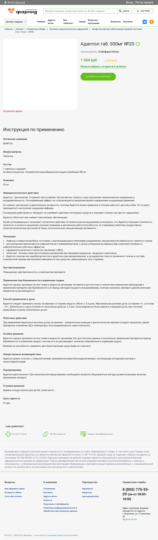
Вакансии (116, 21)
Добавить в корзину (98, 77)
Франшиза (87, 488)
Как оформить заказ (15, 488)
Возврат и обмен (13, 492)
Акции (82, 21)
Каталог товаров (14, 22)
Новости (47, 500)
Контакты (128, 21)
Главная (41, 21)
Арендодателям (90, 496)
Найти (124, 11)
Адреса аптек (51, 21)
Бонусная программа (93, 21)
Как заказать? (68, 21)
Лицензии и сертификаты (56, 504)
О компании (49, 488)
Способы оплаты (13, 496)
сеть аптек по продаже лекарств (50, 535)
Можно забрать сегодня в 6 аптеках (103, 66)
